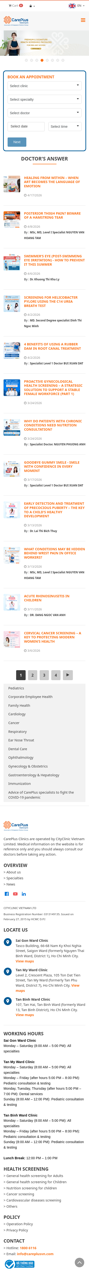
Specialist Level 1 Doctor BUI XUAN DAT (56, 363)
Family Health (19, 705)
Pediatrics (16, 688)
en (75, 5)
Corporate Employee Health (30, 696)
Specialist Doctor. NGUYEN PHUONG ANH (57, 444)
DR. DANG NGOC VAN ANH (48, 615)
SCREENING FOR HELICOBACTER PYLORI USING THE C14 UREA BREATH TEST (51, 301)
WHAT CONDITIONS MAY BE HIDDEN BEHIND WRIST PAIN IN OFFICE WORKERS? (54, 553)
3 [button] (36, 60)
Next (17, 142)
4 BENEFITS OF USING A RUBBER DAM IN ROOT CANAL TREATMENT (52, 346)
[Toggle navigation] (83, 20)
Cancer (13, 723)
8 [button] (62, 60)
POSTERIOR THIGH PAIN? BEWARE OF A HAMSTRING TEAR (52, 215)
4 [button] (42, 60)
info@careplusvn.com (35, 1254)
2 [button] (31, 60)
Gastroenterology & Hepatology (33, 775)
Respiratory (17, 731)
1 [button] (26, 60)
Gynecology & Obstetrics (28, 766)
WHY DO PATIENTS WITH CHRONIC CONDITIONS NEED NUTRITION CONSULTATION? (53, 425)
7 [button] (57, 60)
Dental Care (17, 749)
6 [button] (52, 60)
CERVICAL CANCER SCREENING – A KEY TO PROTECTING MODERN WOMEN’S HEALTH (52, 637)
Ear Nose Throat (21, 740)
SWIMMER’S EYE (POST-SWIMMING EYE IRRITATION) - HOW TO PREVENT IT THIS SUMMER (54, 260)
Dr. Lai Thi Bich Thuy (43, 531)
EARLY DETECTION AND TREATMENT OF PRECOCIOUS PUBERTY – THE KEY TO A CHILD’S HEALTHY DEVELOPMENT (54, 509)
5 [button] (47, 60)
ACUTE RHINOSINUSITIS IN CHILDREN (47, 598)
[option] (44, 43)
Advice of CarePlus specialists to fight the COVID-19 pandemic (41, 795)
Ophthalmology (20, 757)
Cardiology (17, 714)
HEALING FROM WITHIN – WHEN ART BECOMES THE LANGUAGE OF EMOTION (52, 181)
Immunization (19, 783)
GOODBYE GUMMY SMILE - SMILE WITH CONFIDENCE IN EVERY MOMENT (52, 466)
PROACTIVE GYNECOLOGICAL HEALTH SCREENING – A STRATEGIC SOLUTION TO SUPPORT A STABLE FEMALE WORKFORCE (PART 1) (53, 387)
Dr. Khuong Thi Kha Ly (44, 279)
